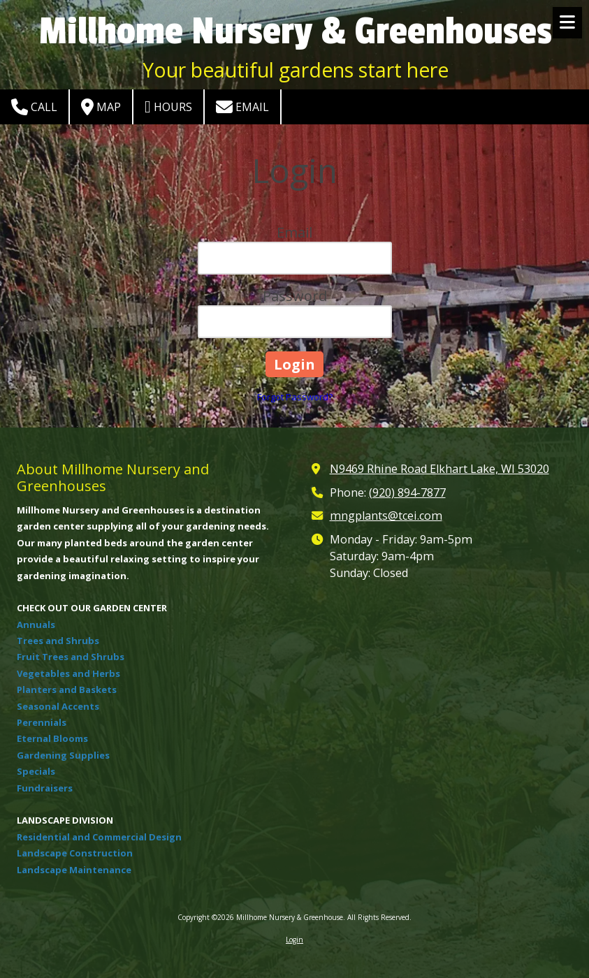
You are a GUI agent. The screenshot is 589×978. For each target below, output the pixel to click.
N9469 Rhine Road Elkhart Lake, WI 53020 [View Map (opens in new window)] (439, 468)
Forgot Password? (295, 397)
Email (242, 106)
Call (34, 106)
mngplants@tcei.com (386, 515)
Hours (168, 106)
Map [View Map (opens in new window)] (101, 106)
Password (295, 295)
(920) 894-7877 (407, 492)
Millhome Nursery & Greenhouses (295, 31)
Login (294, 939)
